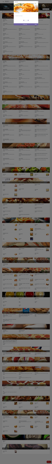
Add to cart (30, 24)
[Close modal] (37, 1)
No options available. (17, 12)
